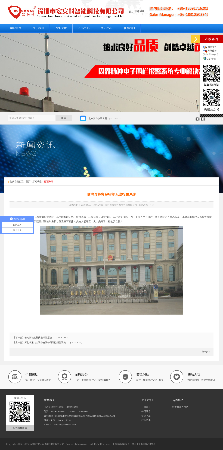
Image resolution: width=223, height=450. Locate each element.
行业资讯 (146, 420)
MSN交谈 (209, 59)
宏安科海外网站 (180, 407)
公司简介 (146, 407)
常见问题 (146, 415)
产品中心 (83, 28)
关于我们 (38, 28)
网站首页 (15, 28)
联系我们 (129, 28)
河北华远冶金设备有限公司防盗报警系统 (45, 342)
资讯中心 (106, 28)
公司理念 (146, 411)
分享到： (206, 351)
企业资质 (61, 28)
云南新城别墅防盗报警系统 (38, 337)
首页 (28, 181)
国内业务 (212, 47)
